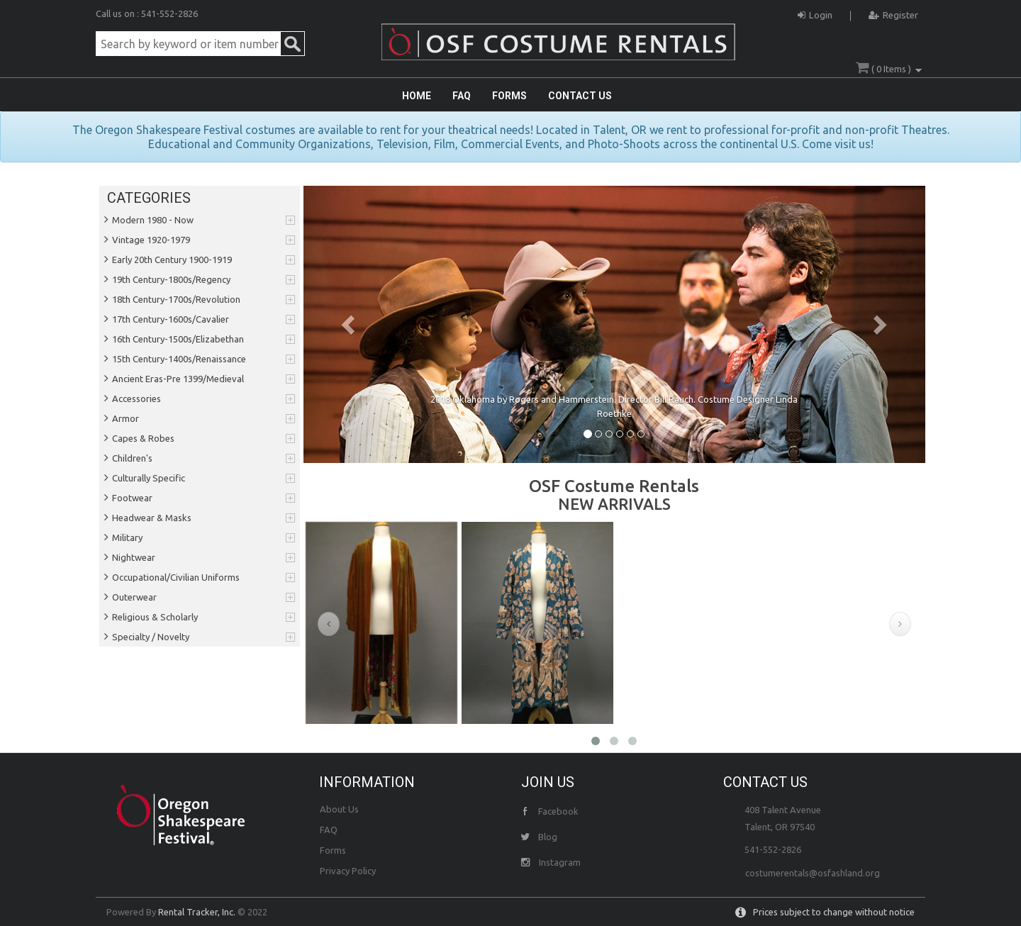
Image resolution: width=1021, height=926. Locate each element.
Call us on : (118, 13)
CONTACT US (580, 95)
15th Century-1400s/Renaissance (179, 359)
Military (127, 537)
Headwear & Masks (151, 518)
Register (893, 13)
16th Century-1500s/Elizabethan (178, 339)
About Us (339, 809)
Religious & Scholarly (155, 617)
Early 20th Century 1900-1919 (172, 259)
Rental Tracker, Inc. (196, 912)
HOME (416, 95)
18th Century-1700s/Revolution (176, 299)
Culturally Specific (148, 478)
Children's (132, 458)
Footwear (132, 498)
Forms (333, 850)
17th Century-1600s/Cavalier (170, 319)
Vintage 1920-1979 (151, 240)
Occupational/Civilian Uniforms (176, 577)
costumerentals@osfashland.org (812, 873)
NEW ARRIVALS (614, 504)
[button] (350, 324)
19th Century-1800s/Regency (171, 279)
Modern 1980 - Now (153, 220)
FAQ (461, 95)
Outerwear (134, 597)
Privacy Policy (348, 871)
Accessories (136, 398)
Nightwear (133, 557)
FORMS (509, 95)
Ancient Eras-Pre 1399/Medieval (178, 379)
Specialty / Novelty (150, 637)
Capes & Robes (143, 438)
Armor (125, 418)
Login (815, 13)
